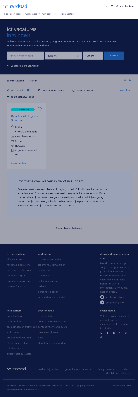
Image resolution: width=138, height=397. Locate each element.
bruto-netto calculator (19, 353)
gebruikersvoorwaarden (78, 369)
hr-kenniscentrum (48, 280)
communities (14, 321)
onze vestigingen (48, 332)
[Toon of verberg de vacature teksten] (127, 81)
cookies (124, 369)
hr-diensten (44, 270)
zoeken (114, 55)
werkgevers (32, 13)
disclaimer (112, 373)
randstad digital (16, 275)
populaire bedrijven (18, 280)
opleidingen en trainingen (22, 326)
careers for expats (17, 286)
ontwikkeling (14, 315)
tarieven (42, 286)
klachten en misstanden (52, 342)
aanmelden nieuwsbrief (51, 297)
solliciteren (13, 332)
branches (43, 275)
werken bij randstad (49, 369)
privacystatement (106, 369)
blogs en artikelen (17, 342)
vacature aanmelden (50, 259)
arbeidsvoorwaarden (19, 337)
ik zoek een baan (13, 13)
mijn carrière (49, 13)
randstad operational (19, 264)
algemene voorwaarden (51, 264)
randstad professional (19, 270)
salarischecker (15, 348)
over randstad (67, 13)
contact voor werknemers (53, 321)
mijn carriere (14, 310)
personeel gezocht (48, 291)
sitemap (126, 373)
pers (40, 337)
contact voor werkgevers (52, 326)
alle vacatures (15, 259)
